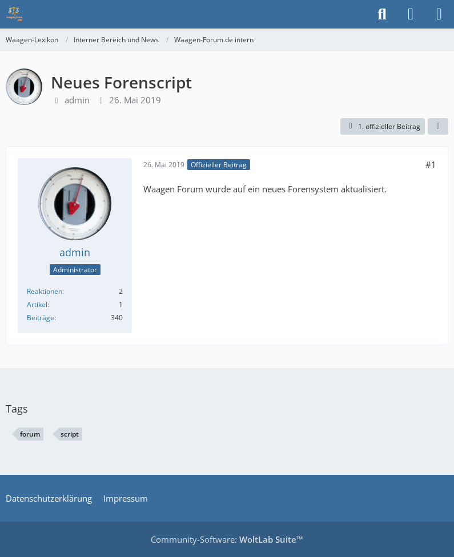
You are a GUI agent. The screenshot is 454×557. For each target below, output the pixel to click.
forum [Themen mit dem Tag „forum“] (30, 434)
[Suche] (382, 14)
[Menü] (439, 14)
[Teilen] (438, 126)
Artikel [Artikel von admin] (37, 304)
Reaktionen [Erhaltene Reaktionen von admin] (44, 291)
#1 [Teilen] (430, 164)
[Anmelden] (410, 14)
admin (77, 100)
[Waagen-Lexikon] (14, 14)
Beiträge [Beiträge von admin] (40, 317)
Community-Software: (227, 539)
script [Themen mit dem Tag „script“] (70, 434)
